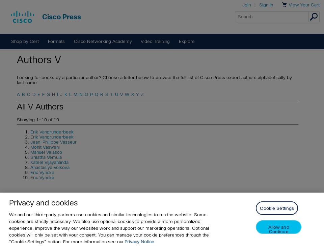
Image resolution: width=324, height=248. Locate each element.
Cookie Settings (277, 208)
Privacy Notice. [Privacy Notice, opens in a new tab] (140, 241)
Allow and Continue (278, 229)
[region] (162, 220)
